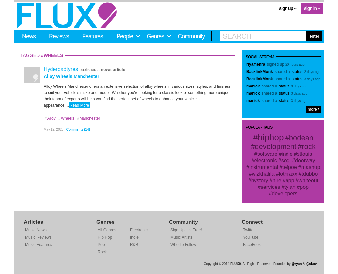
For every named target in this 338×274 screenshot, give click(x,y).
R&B (134, 244)
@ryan (297, 264)
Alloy (50, 118)
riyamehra (255, 64)
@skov (311, 264)
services (270, 187)
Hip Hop (105, 237)
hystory (259, 180)
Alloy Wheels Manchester (71, 76)
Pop (101, 244)
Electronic (139, 230)
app (290, 180)
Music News (36, 230)
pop (304, 187)
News (29, 36)
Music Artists (181, 237)
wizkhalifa (263, 174)
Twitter (248, 230)
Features (92, 36)
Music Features (38, 244)
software (267, 154)
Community (191, 36)
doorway (305, 160)
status (297, 71)
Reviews (59, 36)
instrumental (263, 167)
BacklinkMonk (259, 71)
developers (284, 193)
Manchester (88, 118)
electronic (265, 160)
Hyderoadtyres (62, 69)
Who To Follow (183, 244)
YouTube (250, 237)
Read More (79, 105)
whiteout (309, 180)
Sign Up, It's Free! (186, 230)
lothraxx (288, 174)
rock (309, 146)
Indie (134, 237)
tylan (290, 187)
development (275, 146)
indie (287, 154)
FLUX (67, 15)
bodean (301, 138)
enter (314, 36)
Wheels (66, 118)
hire (276, 180)
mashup (310, 167)
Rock (102, 252)
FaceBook (252, 244)
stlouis (304, 154)
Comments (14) (78, 129)
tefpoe (289, 167)
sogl (286, 160)
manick (253, 86)
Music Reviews (38, 237)
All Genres (107, 230)
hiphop (271, 137)
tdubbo (310, 174)
